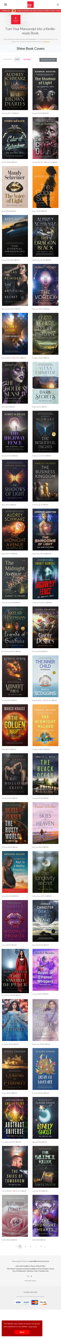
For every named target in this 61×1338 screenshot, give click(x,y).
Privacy (33, 1266)
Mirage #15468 (37, 1142)
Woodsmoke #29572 (8, 651)
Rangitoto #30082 (38, 358)
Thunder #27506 (7, 456)
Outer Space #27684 (8, 603)
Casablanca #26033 (38, 749)
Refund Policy (40, 1266)
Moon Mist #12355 (38, 945)
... (35, 1246)
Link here (46, 42)
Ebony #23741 (6, 505)
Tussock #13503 (7, 1093)
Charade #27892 (37, 798)
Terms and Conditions (23, 1266)
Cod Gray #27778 (7, 113)
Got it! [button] (22, 1332)
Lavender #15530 (37, 994)
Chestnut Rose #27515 (39, 603)
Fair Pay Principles (42, 1269)
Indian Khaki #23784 (38, 554)
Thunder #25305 (7, 798)
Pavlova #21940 (37, 651)
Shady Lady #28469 (38, 1044)
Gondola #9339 (7, 700)
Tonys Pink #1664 (7, 896)
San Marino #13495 (8, 1044)
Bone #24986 (6, 211)
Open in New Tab (48, 60)
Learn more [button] (32, 1327)
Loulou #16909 (7, 945)
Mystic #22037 (37, 407)
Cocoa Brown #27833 (9, 995)
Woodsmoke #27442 (39, 260)
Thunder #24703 (37, 162)
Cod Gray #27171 (37, 505)
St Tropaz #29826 (38, 1093)
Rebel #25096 (6, 749)
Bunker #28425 (7, 162)
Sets (36, 1271)
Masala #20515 (6, 358)
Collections (30, 1271)
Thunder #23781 (37, 113)
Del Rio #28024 (7, 1240)
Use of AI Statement (19, 1271)
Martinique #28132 (38, 309)
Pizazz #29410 (37, 211)
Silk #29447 (5, 407)
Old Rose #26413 (7, 847)
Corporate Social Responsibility (26, 1269)
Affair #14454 (36, 1240)
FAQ (8, 1269)
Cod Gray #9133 (37, 1191)
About (13, 1269)
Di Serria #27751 (7, 554)
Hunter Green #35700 (39, 896)
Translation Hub (44, 1271)
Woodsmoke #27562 (39, 456)
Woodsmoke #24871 (8, 309)
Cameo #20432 (7, 1191)
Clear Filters (27, 59)
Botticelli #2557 (37, 700)
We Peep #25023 (37, 847)
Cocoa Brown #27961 (9, 1142)
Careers (51, 1269)
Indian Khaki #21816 (8, 260)
